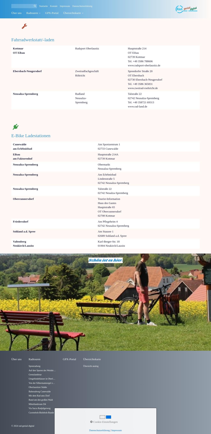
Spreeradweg (34, 366)
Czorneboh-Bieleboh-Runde (41, 412)
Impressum (65, 6)
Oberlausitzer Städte (38, 387)
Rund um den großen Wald (41, 400)
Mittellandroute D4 (37, 404)
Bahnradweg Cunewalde (40, 391)
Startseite (43, 6)
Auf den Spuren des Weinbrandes (42, 370)
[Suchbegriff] (24, 6)
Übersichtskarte (73, 13)
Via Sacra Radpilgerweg (39, 408)
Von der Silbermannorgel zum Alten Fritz (42, 383)
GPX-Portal (51, 13)
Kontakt (53, 6)
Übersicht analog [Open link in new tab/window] (90, 366)
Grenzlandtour (35, 374)
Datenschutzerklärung (82, 6)
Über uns (16, 13)
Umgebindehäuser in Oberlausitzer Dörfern (42, 378)
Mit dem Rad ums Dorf (39, 395)
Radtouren (33, 13)
